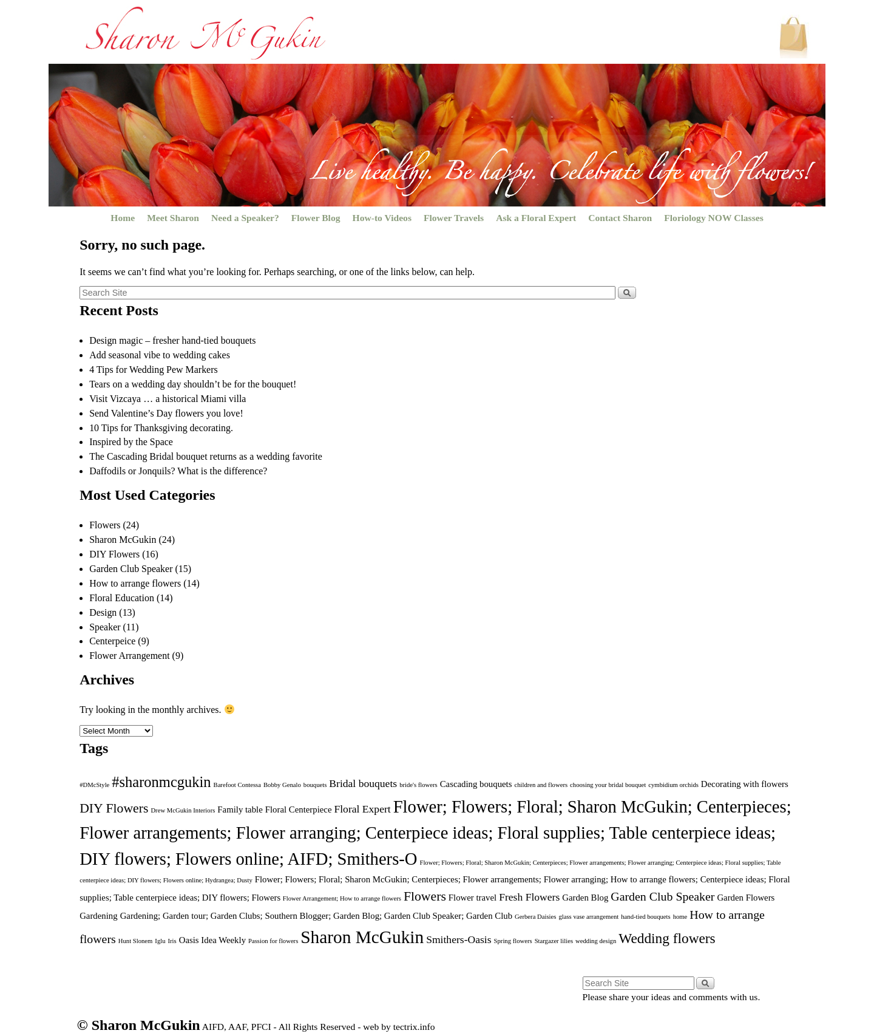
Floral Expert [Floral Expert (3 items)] (362, 809)
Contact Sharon (620, 218)
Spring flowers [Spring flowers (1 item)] (513, 941)
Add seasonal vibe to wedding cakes (159, 355)
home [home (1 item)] (680, 916)
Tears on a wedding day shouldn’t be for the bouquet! (192, 384)
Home (122, 218)
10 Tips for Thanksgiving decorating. (161, 428)
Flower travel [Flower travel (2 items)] (472, 897)
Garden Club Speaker (130, 569)
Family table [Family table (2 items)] (239, 809)
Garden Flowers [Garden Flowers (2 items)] (745, 897)
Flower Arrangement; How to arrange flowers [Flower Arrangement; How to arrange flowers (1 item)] (342, 898)
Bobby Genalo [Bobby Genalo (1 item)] (282, 785)
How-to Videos (382, 218)
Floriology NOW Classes (713, 218)
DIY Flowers (114, 554)
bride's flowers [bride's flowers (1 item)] (418, 785)
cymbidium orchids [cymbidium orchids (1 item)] (673, 785)
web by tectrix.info (399, 1026)
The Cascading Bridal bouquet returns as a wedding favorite (205, 456)
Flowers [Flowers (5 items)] (425, 896)
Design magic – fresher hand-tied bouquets (172, 340)
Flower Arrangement (129, 655)
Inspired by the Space (131, 442)
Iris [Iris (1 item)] (172, 941)
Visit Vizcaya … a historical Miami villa (167, 399)
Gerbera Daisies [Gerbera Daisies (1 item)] (535, 916)
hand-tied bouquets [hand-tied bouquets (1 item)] (645, 916)
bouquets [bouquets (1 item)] (315, 785)
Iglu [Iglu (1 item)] (160, 941)
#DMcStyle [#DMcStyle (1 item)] (94, 785)
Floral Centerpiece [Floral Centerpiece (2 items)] (298, 809)
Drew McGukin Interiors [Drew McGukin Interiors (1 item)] (183, 810)
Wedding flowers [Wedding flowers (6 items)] (666, 938)
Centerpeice (112, 641)
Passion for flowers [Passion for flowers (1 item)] (273, 941)
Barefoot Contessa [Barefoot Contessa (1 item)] (237, 785)
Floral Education (121, 598)
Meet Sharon (173, 218)
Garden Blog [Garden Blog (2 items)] (585, 897)
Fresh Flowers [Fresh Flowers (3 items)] (529, 897)
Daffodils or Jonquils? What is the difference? (178, 471)
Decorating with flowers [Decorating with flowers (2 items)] (744, 784)
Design (103, 612)
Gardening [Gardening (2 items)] (98, 916)
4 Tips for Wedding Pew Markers (153, 369)
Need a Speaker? (245, 218)
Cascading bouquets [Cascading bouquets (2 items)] (476, 784)
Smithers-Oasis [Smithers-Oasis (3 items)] (458, 939)
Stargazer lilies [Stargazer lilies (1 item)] (554, 941)
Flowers (104, 525)
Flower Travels (454, 218)
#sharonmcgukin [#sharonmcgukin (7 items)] (161, 782)
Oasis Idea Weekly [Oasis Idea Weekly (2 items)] (212, 940)
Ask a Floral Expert (536, 218)
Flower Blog (315, 218)
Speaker (104, 627)
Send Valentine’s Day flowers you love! (166, 413)
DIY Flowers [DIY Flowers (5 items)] (114, 808)
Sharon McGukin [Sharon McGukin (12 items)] (362, 937)
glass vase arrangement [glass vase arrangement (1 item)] (588, 916)
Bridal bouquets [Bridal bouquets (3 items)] (363, 783)
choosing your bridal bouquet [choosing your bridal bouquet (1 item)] (608, 785)
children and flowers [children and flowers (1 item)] (540, 785)
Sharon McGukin (122, 539)
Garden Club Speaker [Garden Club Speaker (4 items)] (662, 896)
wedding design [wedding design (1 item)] (595, 941)
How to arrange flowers (135, 583)
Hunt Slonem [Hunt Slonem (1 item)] (135, 941)
